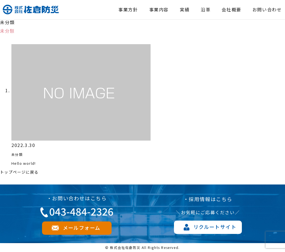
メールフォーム (81, 227)
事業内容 (159, 9)
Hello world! (27, 162)
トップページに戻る (22, 171)
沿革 (205, 9)
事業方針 (128, 9)
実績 (185, 9)
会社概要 (231, 9)
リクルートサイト (215, 226)
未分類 (18, 154)
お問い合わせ (267, 9)
